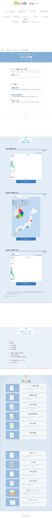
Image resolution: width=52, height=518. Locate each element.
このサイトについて (26, 514)
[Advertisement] (26, 36)
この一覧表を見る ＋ (26, 181)
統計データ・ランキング (12, 50)
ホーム (2, 50)
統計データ (25, 21)
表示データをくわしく (11, 296)
